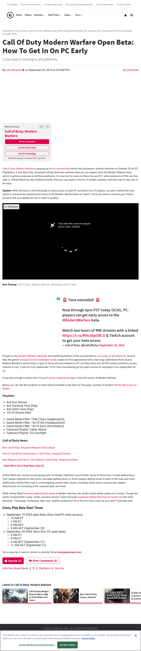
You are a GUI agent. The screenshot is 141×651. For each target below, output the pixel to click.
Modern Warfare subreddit (32, 356)
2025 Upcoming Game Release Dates (79, 5)
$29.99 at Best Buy (27, 147)
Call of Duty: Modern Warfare (21, 133)
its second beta (61, 168)
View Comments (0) (43, 560)
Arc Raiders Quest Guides (53, 5)
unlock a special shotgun (62, 377)
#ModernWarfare (76, 320)
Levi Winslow (14, 70)
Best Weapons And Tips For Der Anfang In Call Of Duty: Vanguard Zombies (40, 459)
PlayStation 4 (45, 568)
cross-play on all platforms (111, 356)
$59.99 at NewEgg (27, 153)
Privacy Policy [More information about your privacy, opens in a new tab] (88, 638)
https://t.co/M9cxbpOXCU (83, 335)
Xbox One (59, 568)
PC (33, 568)
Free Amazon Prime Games (31, 5)
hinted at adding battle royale (39, 493)
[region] (70, 640)
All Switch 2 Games (124, 5)
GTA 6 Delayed (12, 5)
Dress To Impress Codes (105, 5)
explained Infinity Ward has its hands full (100, 497)
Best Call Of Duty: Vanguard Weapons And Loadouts (28, 447)
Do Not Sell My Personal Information (36, 645)
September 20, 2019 (111, 345)
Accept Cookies (67, 645)
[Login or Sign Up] (125, 15)
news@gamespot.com (69, 552)
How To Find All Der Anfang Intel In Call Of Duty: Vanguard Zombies (36, 453)
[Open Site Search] (131, 15)
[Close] (135, 635)
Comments (131, 70)
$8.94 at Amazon (27, 141)
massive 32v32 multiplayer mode (38, 359)
